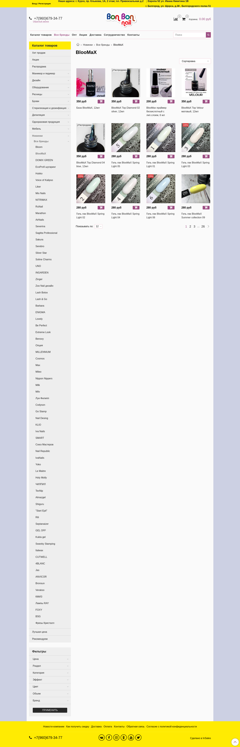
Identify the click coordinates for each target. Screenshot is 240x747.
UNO (38, 266)
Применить (50, 710)
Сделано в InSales (200, 738)
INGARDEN (42, 272)
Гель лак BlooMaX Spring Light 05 (125, 164)
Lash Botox (42, 292)
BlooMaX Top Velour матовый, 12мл (192, 109)
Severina (40, 226)
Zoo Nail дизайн (44, 285)
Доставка (95, 35)
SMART (40, 438)
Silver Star (41, 253)
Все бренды (61, 35)
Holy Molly (41, 477)
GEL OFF (41, 530)
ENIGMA (40, 312)
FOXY (39, 610)
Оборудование (40, 87)
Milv (38, 391)
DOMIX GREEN (44, 160)
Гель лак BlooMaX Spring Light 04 (125, 215)
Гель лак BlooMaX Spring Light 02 (90, 215)
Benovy (40, 338)
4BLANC (40, 563)
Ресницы (37, 94)
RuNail (39, 206)
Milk (38, 385)
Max (38, 365)
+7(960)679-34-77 (47, 18)
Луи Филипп (42, 398)
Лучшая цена (39, 632)
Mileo (38, 371)
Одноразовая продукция (46, 122)
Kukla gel (41, 537)
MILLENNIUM (43, 352)
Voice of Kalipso (44, 180)
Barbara (40, 305)
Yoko (38, 464)
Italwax (39, 550)
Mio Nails (41, 193)
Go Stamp (41, 411)
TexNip (39, 490)
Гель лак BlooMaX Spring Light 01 (160, 164)
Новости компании (53, 726)
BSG (38, 616)
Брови (35, 101)
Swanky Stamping (45, 543)
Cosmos (40, 358)
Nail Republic (43, 451)
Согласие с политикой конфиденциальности (171, 726)
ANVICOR (41, 576)
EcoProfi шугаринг (46, 167)
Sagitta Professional (46, 233)
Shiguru (40, 504)
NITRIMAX (41, 200)
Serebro (40, 246)
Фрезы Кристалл (45, 623)
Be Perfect (41, 325)
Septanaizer (42, 524)
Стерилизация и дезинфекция (49, 108)
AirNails (40, 219)
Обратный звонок (41, 22)
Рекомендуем (40, 639)
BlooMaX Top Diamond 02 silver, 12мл (125, 109)
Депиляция (38, 115)
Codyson (40, 405)
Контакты (133, 35)
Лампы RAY (42, 603)
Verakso (40, 590)
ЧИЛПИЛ (41, 484)
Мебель (36, 128)
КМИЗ (39, 596)
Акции (83, 35)
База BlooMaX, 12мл (88, 107)
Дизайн (36, 80)
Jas (37, 570)
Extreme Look (43, 332)
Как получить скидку (77, 726)
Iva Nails (40, 431)
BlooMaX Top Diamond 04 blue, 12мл (90, 164)
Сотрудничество (114, 35)
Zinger (39, 279)
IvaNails (40, 458)
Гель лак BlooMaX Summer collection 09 (193, 215)
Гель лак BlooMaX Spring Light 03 (195, 164)
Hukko (39, 173)
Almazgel (41, 497)
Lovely (39, 319)
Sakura (39, 239)
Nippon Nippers (44, 378)
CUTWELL (41, 557)
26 (203, 226)
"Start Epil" (41, 510)
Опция (39, 345)
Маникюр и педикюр (43, 73)
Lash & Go (41, 299)
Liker (38, 186)
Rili (37, 517)
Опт (74, 35)
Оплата (108, 726)
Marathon (41, 213)
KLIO (38, 424)
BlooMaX (41, 153)
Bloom (39, 147)
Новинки (88, 45)
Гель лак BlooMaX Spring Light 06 (160, 215)
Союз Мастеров (44, 444)
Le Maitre (41, 471)
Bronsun (40, 583)
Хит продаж (38, 52)
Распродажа (39, 66)
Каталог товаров (41, 35)
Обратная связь (136, 726)
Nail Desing (42, 418)
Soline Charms (44, 259)
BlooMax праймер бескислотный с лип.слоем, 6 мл (156, 111)
